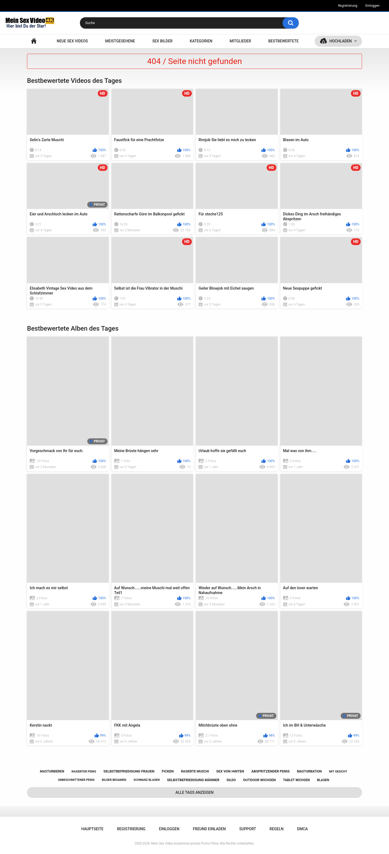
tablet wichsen (296, 780)
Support (247, 829)
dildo (231, 780)
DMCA (302, 829)
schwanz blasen (146, 780)
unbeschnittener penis (76, 780)
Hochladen (340, 41)
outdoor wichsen (259, 780)
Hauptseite (34, 41)
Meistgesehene (120, 41)
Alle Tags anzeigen (195, 792)
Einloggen (372, 6)
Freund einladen (209, 829)
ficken (168, 771)
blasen (323, 780)
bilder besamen (114, 780)
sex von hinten (230, 771)
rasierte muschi (195, 771)
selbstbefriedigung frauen (129, 771)
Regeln (277, 829)
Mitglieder (240, 41)
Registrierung (347, 6)
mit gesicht (338, 771)
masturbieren (52, 771)
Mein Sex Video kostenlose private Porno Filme (185, 843)
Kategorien (201, 41)
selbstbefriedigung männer (193, 780)
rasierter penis (84, 771)
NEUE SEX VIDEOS (72, 41)
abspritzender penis (270, 771)
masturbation (309, 771)
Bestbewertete (283, 41)
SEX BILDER (162, 41)
